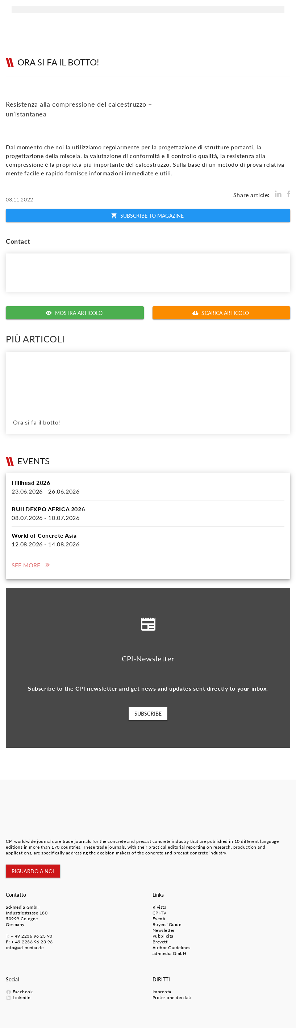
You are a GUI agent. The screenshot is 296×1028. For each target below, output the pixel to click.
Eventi (159, 918)
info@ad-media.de (24, 947)
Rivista (160, 907)
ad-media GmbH (23, 907)
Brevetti (161, 941)
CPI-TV (160, 913)
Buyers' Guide (167, 924)
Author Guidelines (172, 947)
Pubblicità (163, 936)
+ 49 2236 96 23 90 (32, 936)
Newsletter (164, 930)
